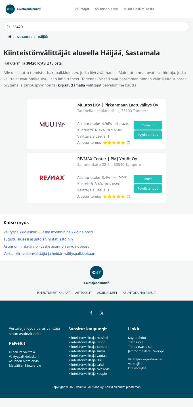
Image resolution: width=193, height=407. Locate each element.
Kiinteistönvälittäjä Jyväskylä (89, 369)
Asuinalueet (107, 292)
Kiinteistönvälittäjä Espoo (87, 342)
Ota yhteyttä (137, 368)
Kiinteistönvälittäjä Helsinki (88, 338)
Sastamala (24, 37)
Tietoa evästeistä (140, 346)
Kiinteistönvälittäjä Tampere (89, 346)
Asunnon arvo (106, 8)
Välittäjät (82, 8)
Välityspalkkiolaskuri (24, 356)
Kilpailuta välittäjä (22, 352)
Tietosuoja (135, 342)
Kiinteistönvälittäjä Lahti (86, 364)
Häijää (42, 37)
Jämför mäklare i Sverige (146, 351)
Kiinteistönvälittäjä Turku (87, 351)
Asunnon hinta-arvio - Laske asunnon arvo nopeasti (47, 246)
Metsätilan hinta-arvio (25, 365)
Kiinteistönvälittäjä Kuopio (88, 373)
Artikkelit (83, 292)
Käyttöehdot (137, 338)
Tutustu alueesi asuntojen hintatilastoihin (38, 239)
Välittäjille (135, 364)
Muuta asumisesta (139, 8)
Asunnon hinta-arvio (24, 361)
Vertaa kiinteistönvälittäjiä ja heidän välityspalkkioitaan (49, 253)
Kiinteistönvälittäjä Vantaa (88, 355)
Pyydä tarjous (148, 134)
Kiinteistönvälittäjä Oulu (86, 360)
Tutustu (148, 125)
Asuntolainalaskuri (139, 292)
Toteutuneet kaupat (53, 292)
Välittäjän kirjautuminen (145, 359)
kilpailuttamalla (71, 85)
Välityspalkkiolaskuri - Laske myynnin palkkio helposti (48, 231)
